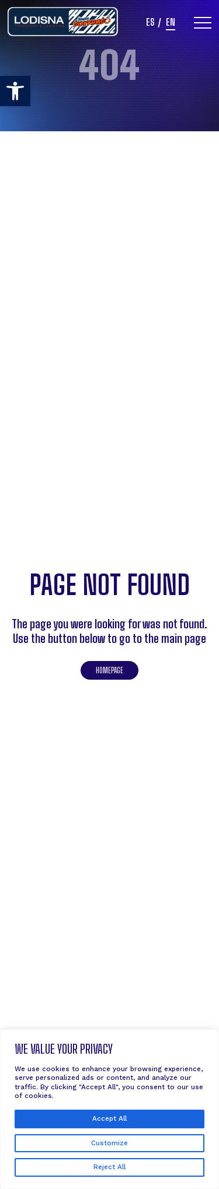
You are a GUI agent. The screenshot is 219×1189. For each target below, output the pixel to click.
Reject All (109, 1167)
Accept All (109, 1118)
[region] (109, 1109)
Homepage (109, 670)
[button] (15, 91)
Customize (109, 1143)
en (170, 22)
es (150, 22)
